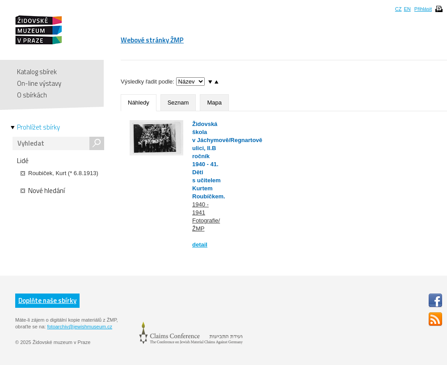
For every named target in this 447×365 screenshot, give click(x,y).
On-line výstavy (39, 83)
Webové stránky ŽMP (152, 40)
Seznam (178, 102)
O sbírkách (32, 95)
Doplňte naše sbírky (47, 300)
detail (199, 244)
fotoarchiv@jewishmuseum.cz (79, 326)
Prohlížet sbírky (38, 127)
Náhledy (138, 102)
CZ (398, 9)
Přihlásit (423, 9)
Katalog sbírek (37, 72)
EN (407, 9)
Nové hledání (43, 191)
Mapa (214, 102)
